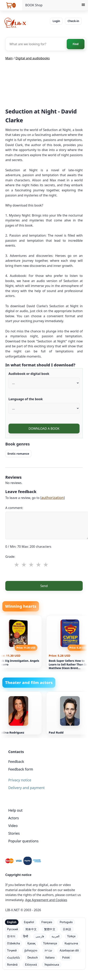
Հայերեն (13, 957)
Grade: (10, 556)
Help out (15, 810)
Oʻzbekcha (13, 943)
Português (66, 922)
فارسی (40, 936)
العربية (55, 936)
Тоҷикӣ (12, 950)
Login (56, 21)
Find (76, 44)
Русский (12, 929)
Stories (14, 833)
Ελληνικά (31, 964)
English (11, 922)
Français (47, 922)
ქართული (30, 950)
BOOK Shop (34, 5)
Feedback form (20, 769)
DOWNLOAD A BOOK (44, 428)
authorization (52, 497)
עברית (48, 950)
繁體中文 (49, 929)
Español (29, 922)
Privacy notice (19, 780)
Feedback (16, 761)
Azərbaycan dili (69, 950)
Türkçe (71, 936)
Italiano (50, 957)
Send (44, 586)
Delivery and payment (26, 787)
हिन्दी (25, 936)
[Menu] (83, 5)
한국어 (11, 936)
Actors (13, 818)
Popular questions (23, 841)
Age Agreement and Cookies (46, 900)
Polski (66, 957)
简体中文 (31, 929)
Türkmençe (50, 943)
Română (12, 964)
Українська (51, 964)
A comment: (14, 508)
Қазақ (31, 943)
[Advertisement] (44, 85)
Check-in (73, 21)
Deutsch (32, 957)
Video (13, 825)
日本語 (67, 929)
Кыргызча (71, 943)
